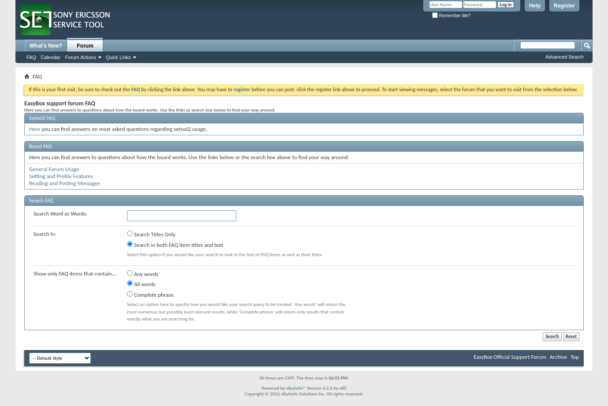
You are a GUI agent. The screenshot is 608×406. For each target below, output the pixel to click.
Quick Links (118, 57)
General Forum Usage (54, 169)
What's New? (46, 46)
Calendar (50, 57)
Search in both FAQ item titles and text (175, 244)
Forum (85, 46)
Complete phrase (150, 294)
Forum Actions (80, 57)
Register (564, 6)
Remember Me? (451, 15)
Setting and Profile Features (61, 176)
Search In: (45, 234)
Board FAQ (40, 146)
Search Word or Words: (60, 213)
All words (141, 283)
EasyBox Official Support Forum (510, 357)
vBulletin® (296, 388)
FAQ (31, 57)
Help (535, 6)
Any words (142, 273)
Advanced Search (564, 57)
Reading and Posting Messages (64, 183)
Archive (558, 357)
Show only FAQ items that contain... (75, 273)
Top (575, 357)
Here (34, 129)
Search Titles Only (151, 234)
